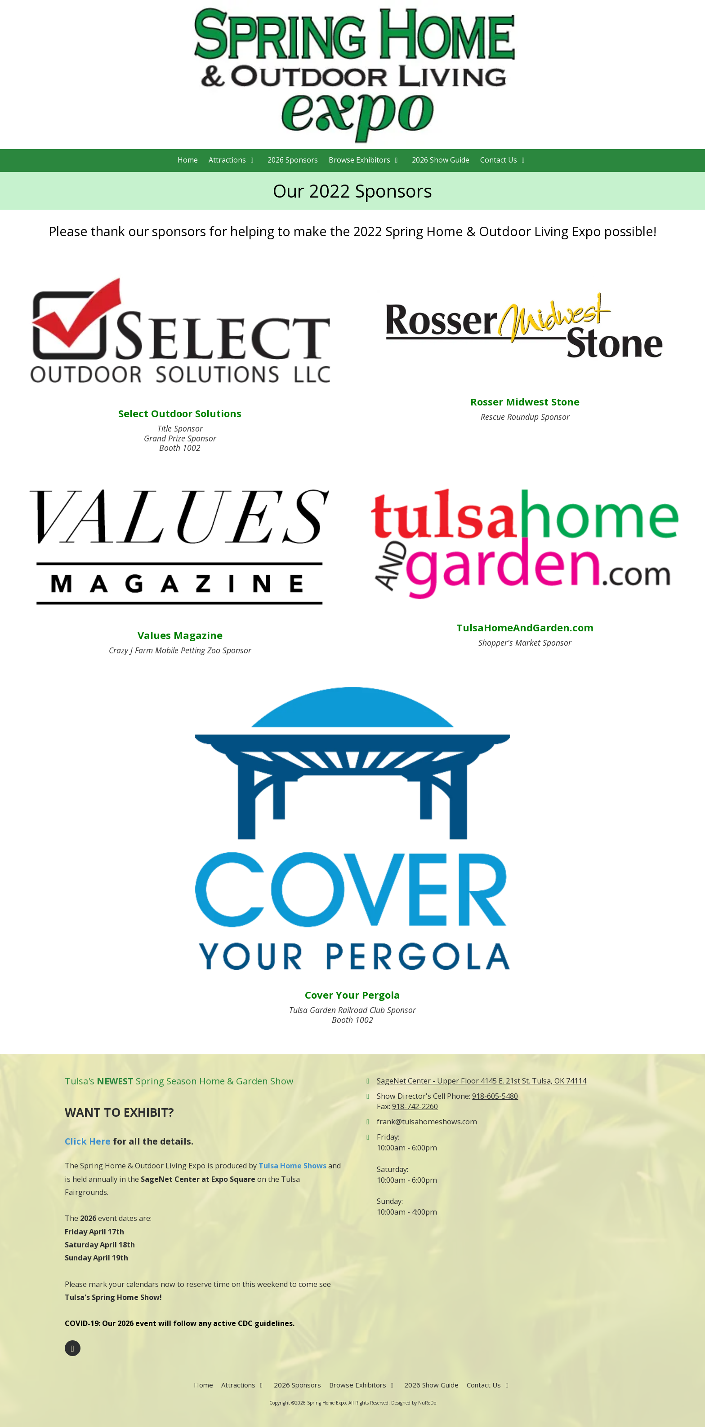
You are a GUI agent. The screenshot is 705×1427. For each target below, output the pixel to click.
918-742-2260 (415, 1106)
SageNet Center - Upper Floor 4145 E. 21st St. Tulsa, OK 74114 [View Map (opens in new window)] (481, 1081)
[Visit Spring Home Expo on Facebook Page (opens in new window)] (72, 1348)
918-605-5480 (495, 1096)
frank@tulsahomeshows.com (427, 1122)
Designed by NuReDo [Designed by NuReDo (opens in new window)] (413, 1403)
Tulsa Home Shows (292, 1166)
